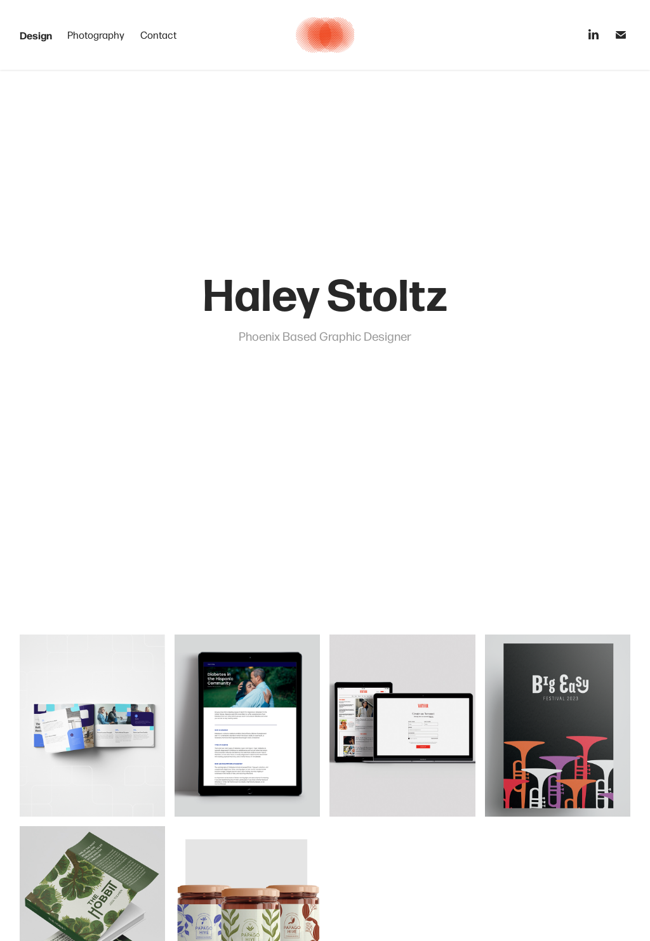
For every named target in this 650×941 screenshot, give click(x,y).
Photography (95, 34)
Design (36, 35)
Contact (158, 34)
